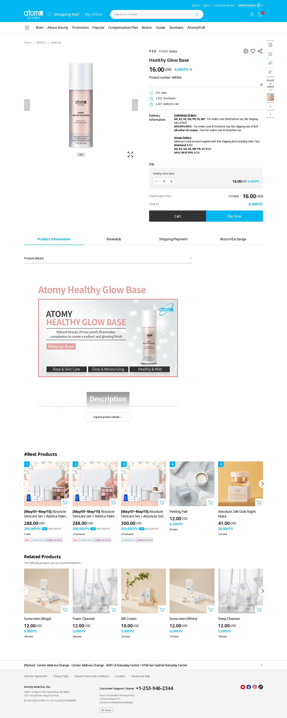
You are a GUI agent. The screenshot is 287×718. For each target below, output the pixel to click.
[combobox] (48, 14)
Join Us (195, 5)
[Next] (135, 105)
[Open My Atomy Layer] (252, 14)
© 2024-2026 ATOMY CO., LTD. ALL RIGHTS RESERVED (50, 700)
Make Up (56, 42)
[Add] (171, 181)
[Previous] (27, 105)
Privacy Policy (60, 676)
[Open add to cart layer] (65, 502)
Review (173, 51)
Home (27, 42)
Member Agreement (35, 676)
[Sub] (156, 181)
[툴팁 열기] (190, 69)
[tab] (54, 239)
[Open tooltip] (261, 84)
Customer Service (224, 5)
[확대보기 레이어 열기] (81, 105)
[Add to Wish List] (253, 51)
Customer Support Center (136, 688)
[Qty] (164, 181)
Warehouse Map (140, 676)
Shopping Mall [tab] (66, 14)
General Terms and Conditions (92, 676)
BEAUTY (41, 42)
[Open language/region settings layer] (250, 5)
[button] (270, 106)
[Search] (197, 14)
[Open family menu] (49, 14)
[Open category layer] (27, 28)
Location (120, 676)
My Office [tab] (93, 14)
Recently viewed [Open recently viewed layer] (270, 85)
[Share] (260, 51)
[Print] (246, 51)
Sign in (206, 5)
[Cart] (260, 14)
